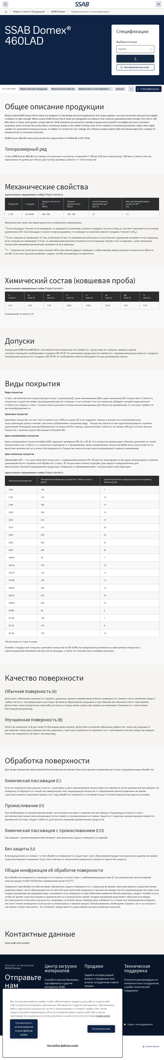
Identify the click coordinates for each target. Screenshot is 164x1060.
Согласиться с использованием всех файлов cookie (35, 1032)
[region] (62, 1027)
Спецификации (148, 88)
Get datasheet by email (134, 67)
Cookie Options (150, 1046)
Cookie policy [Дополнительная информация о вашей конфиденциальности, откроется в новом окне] (103, 1023)
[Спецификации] (135, 59)
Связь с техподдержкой (138, 1024)
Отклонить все (90, 1032)
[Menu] (159, 4)
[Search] (5, 4)
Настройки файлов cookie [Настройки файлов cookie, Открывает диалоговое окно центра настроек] (62, 1045)
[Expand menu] (131, 89)
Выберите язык (126, 42)
